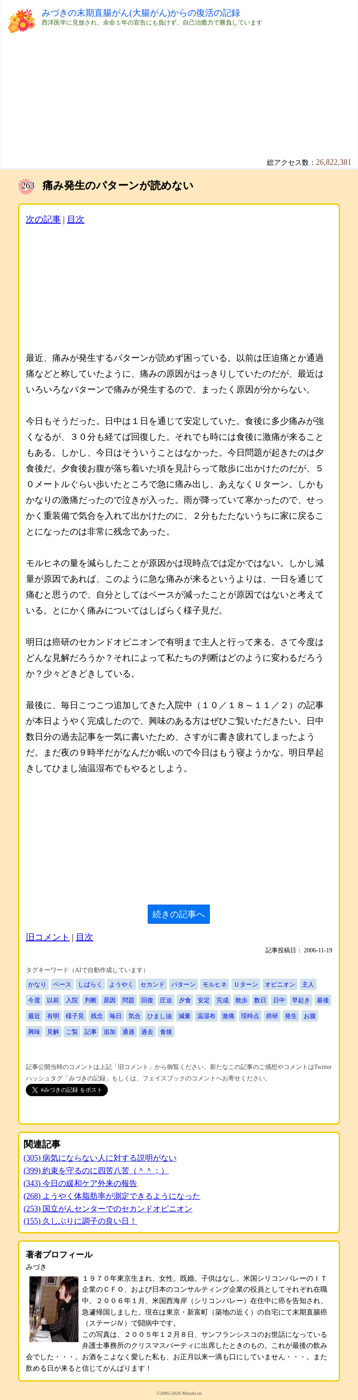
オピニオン (280, 984)
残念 (97, 1015)
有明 (53, 1015)
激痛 (228, 1015)
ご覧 (72, 1031)
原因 (109, 1000)
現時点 (250, 1015)
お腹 (310, 1015)
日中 (279, 1000)
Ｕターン (246, 984)
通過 (128, 1031)
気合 (134, 1015)
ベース (62, 984)
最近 (34, 1015)
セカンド (152, 984)
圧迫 (166, 1000)
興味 (34, 1031)
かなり (37, 984)
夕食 (185, 1000)
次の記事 (43, 219)
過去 (147, 1031)
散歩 (241, 1000)
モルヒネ (214, 984)
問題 (128, 1000)
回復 (147, 1000)
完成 (222, 1000)
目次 (76, 219)
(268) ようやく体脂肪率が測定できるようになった (112, 1196)
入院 (72, 1000)
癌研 (272, 1015)
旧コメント (48, 937)
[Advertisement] (179, 96)
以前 (53, 1000)
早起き (301, 1000)
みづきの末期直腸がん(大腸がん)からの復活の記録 (141, 13)
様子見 (75, 1015)
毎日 (116, 1015)
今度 (34, 1000)
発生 (291, 1015)
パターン (183, 984)
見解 (53, 1031)
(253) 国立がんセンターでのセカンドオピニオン (108, 1208)
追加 (109, 1031)
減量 (184, 1015)
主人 (308, 984)
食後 (166, 1031)
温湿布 (206, 1015)
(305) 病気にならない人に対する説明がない (100, 1158)
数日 (260, 1000)
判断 (91, 1000)
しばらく (90, 984)
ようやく (121, 984)
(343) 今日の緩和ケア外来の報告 (81, 1183)
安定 (204, 1000)
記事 (91, 1031)
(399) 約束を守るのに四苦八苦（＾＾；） (96, 1170)
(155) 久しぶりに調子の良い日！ (81, 1221)
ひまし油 (159, 1015)
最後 (323, 1000)
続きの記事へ (178, 914)
